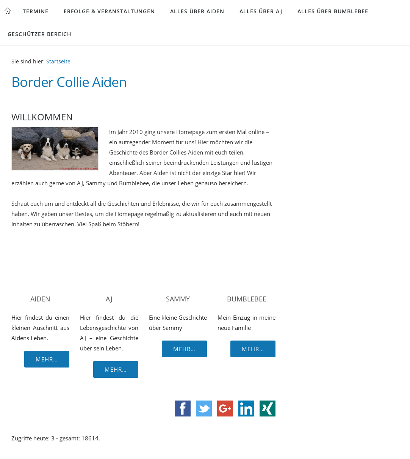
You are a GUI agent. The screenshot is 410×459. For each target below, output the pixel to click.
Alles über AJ (260, 11)
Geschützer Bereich (40, 34)
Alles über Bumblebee (332, 11)
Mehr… (47, 359)
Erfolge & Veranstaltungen (109, 11)
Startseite (58, 61)
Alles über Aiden (197, 11)
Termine (36, 11)
